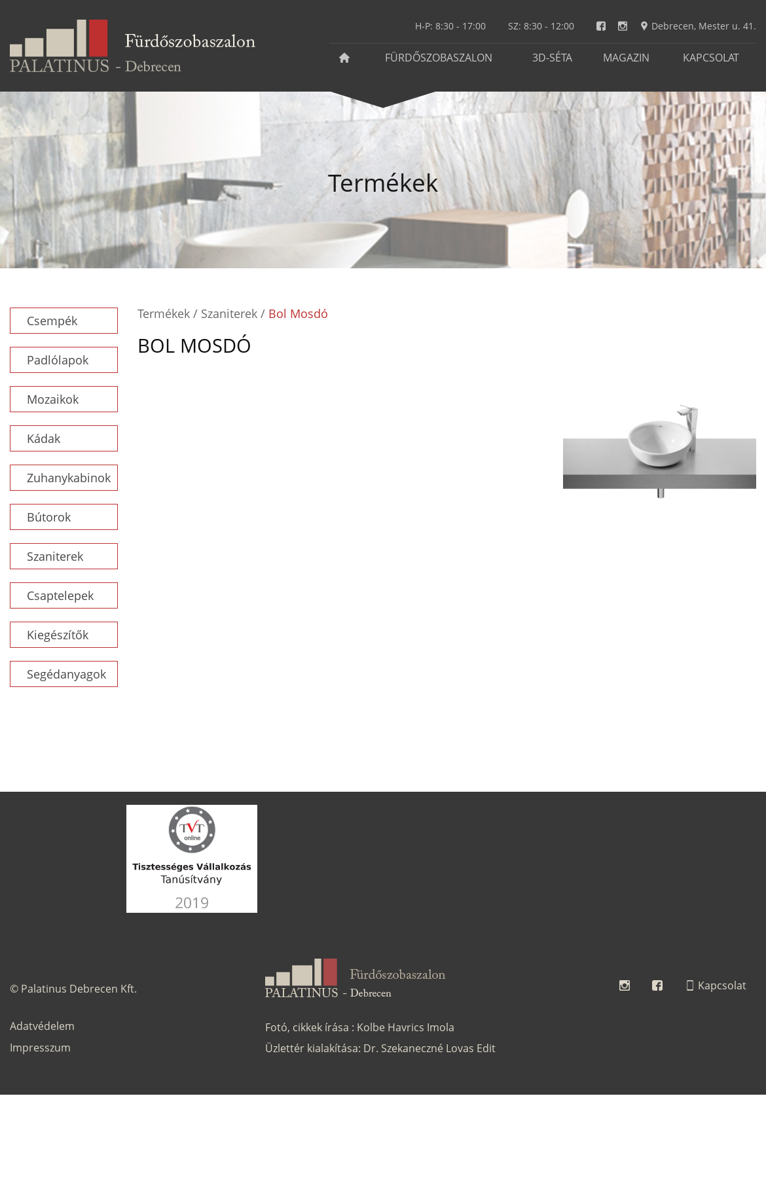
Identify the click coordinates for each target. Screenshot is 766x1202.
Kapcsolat (711, 57)
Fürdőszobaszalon (438, 57)
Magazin (626, 57)
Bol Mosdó (298, 313)
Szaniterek (55, 556)
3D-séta (552, 57)
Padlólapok (57, 360)
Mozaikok (53, 399)
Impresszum (40, 1047)
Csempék (52, 320)
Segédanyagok (66, 674)
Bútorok (49, 517)
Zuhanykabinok (69, 478)
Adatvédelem (42, 1026)
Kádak (43, 438)
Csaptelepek (60, 595)
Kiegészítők (57, 635)
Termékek (163, 313)
